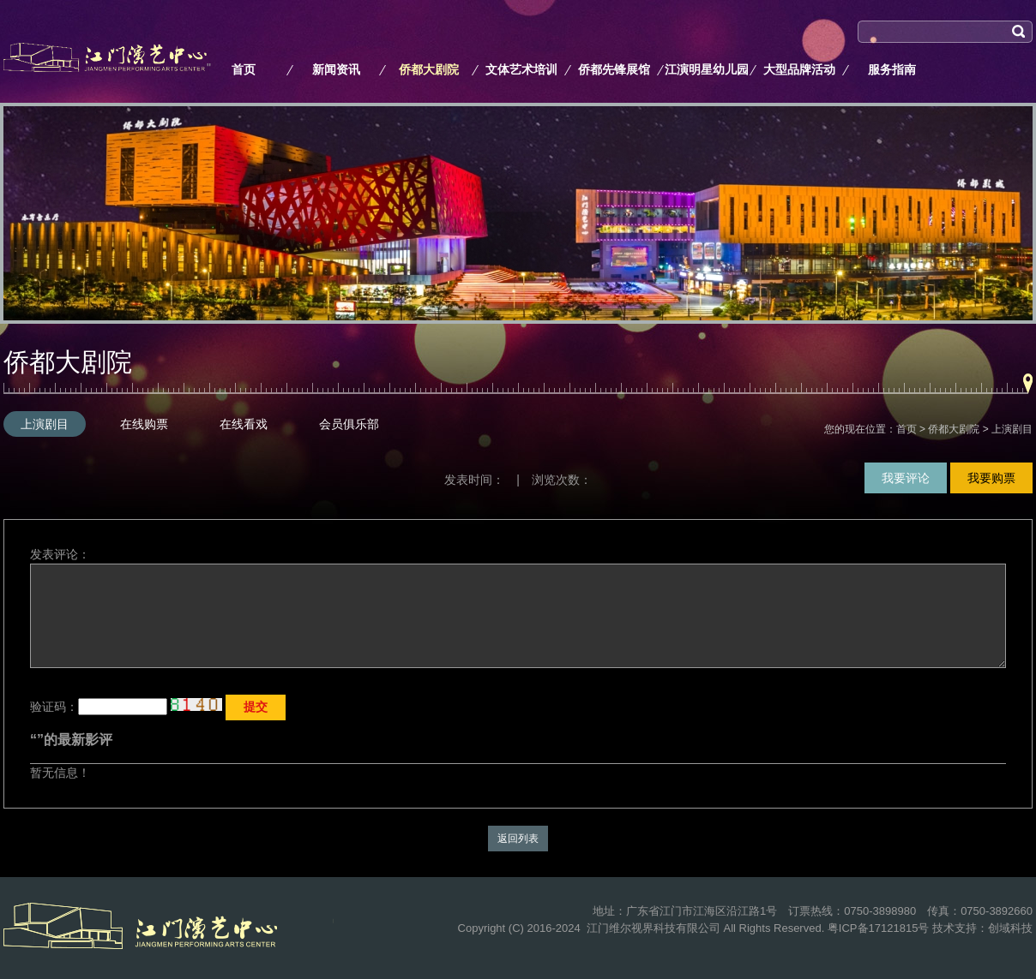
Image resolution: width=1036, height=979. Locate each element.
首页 (244, 69)
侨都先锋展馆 (614, 69)
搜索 (870, 54)
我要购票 (991, 478)
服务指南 (892, 69)
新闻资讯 (336, 69)
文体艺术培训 (521, 69)
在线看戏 (244, 424)
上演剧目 (45, 424)
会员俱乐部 (349, 424)
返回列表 (518, 839)
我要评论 (906, 478)
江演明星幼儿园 (707, 69)
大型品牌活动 (799, 69)
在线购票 (144, 424)
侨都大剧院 (429, 69)
